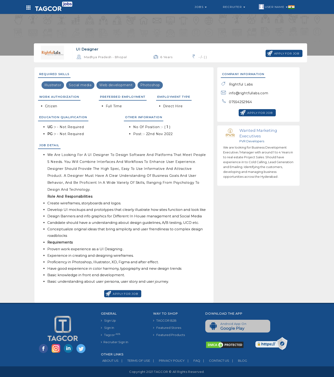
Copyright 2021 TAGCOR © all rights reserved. (167, 372)
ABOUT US (110, 360)
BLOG (238, 360)
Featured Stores (167, 327)
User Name (277, 6)
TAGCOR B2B (165, 320)
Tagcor (110, 335)
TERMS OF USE (134, 360)
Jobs (201, 7)
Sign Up (108, 320)
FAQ (192, 360)
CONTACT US (214, 360)
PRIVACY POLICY (167, 360)
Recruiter (234, 7)
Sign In (107, 327)
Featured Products (169, 335)
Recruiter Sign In (114, 342)
